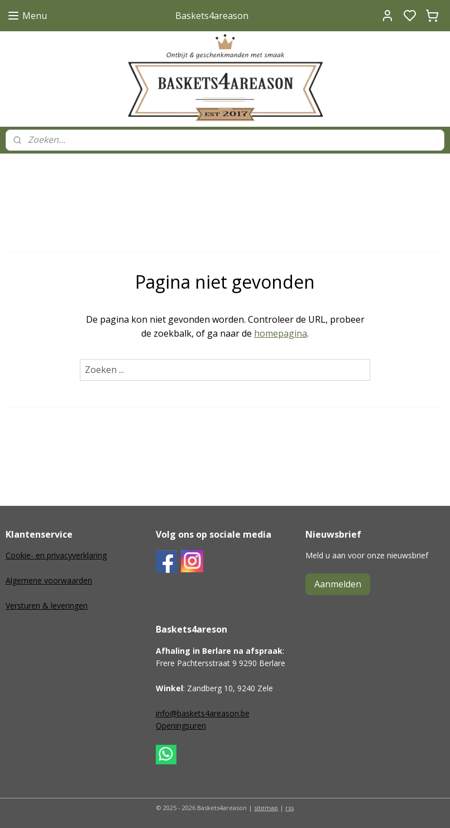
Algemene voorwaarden (49, 580)
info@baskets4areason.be (203, 713)
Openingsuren (181, 725)
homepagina (280, 333)
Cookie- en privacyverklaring (56, 555)
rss (289, 807)
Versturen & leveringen (47, 605)
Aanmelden (337, 584)
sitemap (266, 807)
